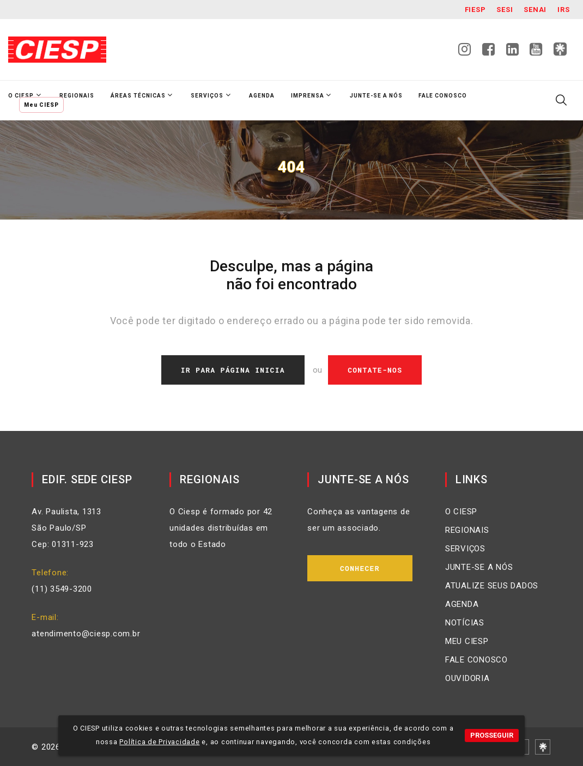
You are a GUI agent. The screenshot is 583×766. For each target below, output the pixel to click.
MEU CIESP (467, 641)
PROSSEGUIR (491, 735)
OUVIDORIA (467, 678)
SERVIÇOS (465, 549)
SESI (504, 9)
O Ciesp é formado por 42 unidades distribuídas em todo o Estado (220, 528)
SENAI (535, 9)
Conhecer (360, 568)
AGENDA (462, 604)
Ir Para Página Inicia (233, 370)
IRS (563, 9)
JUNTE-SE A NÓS (479, 567)
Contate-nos (375, 370)
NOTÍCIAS (464, 623)
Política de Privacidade (159, 742)
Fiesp (475, 9)
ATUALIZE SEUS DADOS (491, 586)
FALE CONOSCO (476, 660)
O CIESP (461, 511)
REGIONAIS (467, 530)
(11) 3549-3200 (62, 589)
